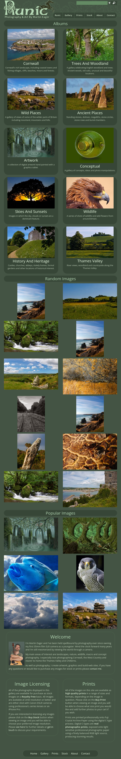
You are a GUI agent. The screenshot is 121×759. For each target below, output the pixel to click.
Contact (111, 15)
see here (20, 726)
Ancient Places (90, 112)
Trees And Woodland (90, 63)
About (100, 15)
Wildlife (90, 211)
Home (33, 753)
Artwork (31, 160)
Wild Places (31, 112)
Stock (89, 15)
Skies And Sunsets (31, 211)
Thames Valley (90, 260)
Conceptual (90, 166)
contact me (95, 668)
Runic (57, 15)
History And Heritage (31, 261)
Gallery (68, 15)
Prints (79, 15)
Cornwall (31, 63)
